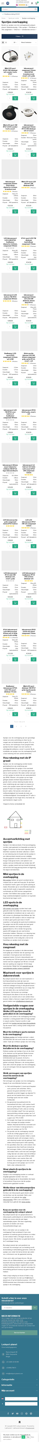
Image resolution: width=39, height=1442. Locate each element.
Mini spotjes (7, 880)
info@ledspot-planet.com (24, 1001)
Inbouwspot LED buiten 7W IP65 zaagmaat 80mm (10, 297)
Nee (28, 1437)
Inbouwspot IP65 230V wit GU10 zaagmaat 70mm (29, 631)
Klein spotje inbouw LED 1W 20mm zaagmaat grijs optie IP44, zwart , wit (28, 357)
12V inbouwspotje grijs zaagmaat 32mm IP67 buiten (10, 522)
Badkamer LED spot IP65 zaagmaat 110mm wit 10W (10, 356)
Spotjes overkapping (28, 18)
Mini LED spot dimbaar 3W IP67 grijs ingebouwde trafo (29, 689)
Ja (23, 1437)
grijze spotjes (26, 1202)
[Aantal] (10, 98)
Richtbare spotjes (9, 1037)
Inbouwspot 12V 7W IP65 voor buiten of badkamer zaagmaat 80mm (10, 414)
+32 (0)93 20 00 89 (12, 1362)
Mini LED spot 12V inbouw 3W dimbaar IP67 (29, 183)
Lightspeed (8, 1428)
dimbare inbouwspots (10, 1056)
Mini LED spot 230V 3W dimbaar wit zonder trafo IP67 (10, 71)
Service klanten (19, 1333)
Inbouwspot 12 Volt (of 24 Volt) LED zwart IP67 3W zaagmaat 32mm (28, 469)
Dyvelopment (30, 1428)
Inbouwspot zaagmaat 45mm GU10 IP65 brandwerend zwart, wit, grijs (29, 72)
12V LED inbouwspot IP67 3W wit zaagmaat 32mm (29, 523)
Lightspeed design (18, 1428)
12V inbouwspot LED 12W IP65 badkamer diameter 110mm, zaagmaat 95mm (10, 242)
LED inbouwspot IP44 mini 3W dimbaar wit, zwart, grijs (10, 576)
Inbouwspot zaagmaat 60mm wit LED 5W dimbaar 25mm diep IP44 (29, 298)
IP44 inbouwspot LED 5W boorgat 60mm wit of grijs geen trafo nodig (10, 632)
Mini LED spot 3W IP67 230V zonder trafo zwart (10, 127)
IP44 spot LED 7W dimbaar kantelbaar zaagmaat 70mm (28, 241)
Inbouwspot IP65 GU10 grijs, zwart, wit (29, 412)
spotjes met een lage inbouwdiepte (23, 1023)
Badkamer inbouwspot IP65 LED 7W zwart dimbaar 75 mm (10, 689)
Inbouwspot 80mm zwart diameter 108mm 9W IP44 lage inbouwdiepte (10, 468)
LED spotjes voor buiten (11, 909)
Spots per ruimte (14, 18)
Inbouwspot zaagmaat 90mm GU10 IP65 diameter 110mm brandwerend (10, 185)
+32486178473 (11, 1368)
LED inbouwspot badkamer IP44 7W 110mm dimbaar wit (28, 576)
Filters (19, 36)
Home (3, 18)
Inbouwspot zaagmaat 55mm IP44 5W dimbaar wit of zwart (29, 128)
